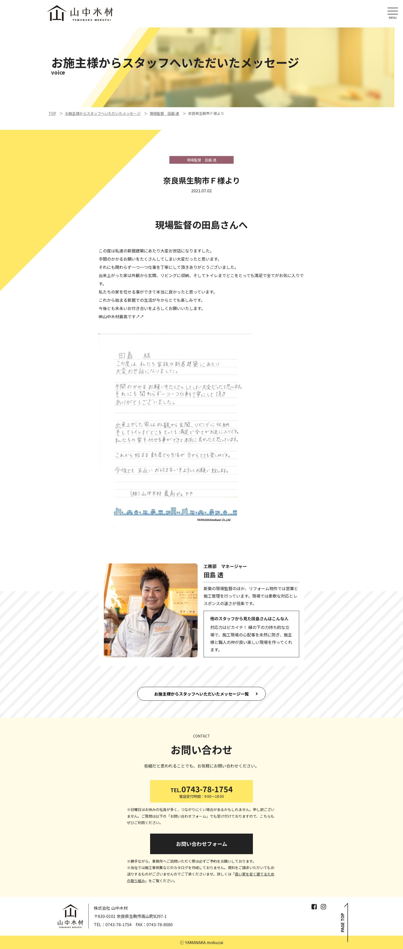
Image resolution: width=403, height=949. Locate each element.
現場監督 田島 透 (164, 113)
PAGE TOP (343, 923)
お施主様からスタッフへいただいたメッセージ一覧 (201, 694)
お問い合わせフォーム (201, 843)
